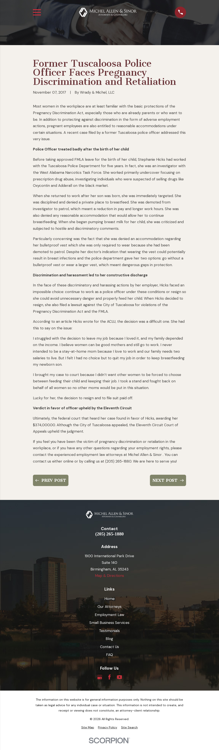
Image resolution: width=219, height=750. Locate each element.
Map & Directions (109, 575)
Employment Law (109, 614)
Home (109, 598)
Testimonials (109, 630)
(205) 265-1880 (109, 534)
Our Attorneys (109, 606)
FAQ (109, 654)
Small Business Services (109, 622)
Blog (109, 638)
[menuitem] (87, 727)
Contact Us (109, 646)
